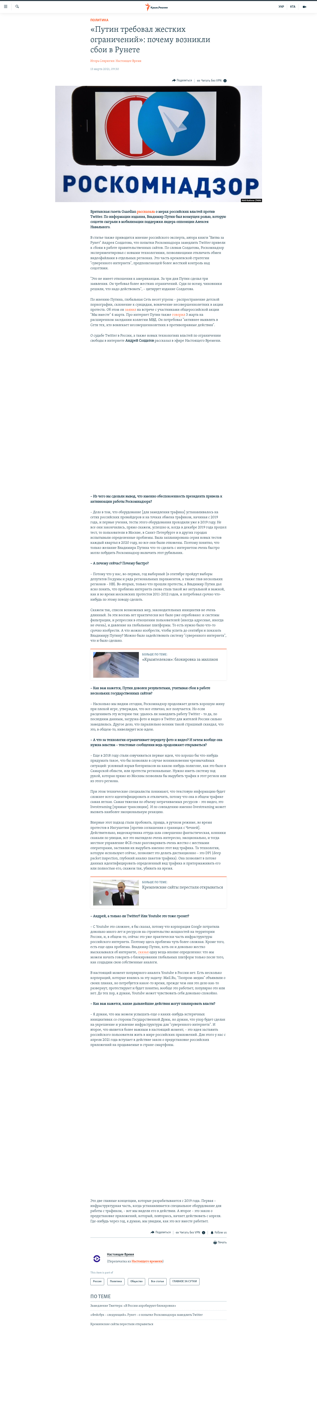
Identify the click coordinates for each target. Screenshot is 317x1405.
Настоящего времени (147, 1261)
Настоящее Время (128, 61)
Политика (99, 20)
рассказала (146, 212)
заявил (130, 310)
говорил (178, 315)
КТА (292, 6)
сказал (143, 952)
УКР (281, 6)
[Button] (182, 80)
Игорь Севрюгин (102, 61)
